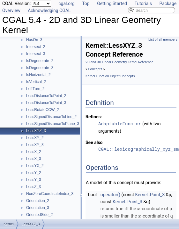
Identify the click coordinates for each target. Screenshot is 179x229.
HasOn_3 (34, 40)
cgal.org (66, 3)
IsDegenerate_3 (39, 68)
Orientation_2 (37, 200)
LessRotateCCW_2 (42, 110)
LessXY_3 (35, 144)
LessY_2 (33, 172)
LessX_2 (33, 151)
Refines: (94, 116)
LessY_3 (33, 179)
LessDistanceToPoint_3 (46, 103)
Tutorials (143, 3)
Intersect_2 (35, 47)
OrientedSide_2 (39, 214)
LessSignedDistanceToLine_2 (51, 116)
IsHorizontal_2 (38, 75)
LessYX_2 (35, 165)
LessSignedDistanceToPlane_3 (52, 123)
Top (86, 3)
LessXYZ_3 (36, 130)
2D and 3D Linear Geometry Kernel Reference (119, 62)
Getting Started (112, 3)
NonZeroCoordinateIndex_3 (49, 193)
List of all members (162, 40)
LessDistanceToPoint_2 (46, 96)
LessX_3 (33, 158)
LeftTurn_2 (35, 89)
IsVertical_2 (36, 82)
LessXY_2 (35, 137)
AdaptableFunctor (119, 124)
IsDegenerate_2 (39, 61)
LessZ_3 (33, 186)
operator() (110, 194)
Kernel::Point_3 (150, 194)
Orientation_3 (37, 207)
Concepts (95, 69)
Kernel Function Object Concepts (110, 76)
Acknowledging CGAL (49, 10)
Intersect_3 (35, 54)
